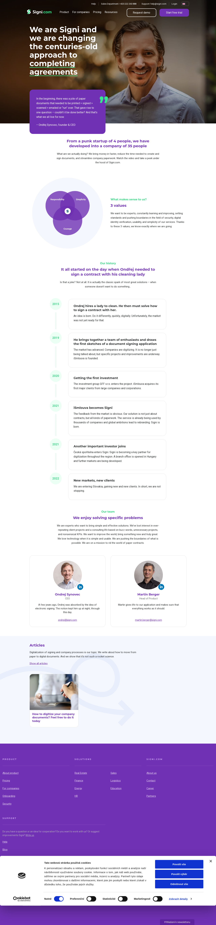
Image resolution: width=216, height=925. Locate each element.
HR (76, 796)
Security (7, 803)
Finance (79, 780)
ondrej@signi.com (67, 620)
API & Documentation (14, 857)
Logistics (116, 780)
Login (174, 4)
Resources (111, 12)
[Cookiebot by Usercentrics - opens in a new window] (22, 918)
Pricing (97, 12)
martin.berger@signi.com (148, 620)
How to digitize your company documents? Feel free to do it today (53, 717)
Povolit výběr (179, 893)
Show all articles (39, 663)
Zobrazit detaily (178, 918)
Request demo (141, 12)
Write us (29, 835)
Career (150, 788)
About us (151, 773)
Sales (114, 773)
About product (11, 773)
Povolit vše (179, 883)
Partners (151, 796)
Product (64, 12)
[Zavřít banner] (211, 880)
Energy (78, 788)
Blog (5, 849)
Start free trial (174, 12)
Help (93, 4)
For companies (81, 12)
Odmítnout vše (179, 903)
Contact (150, 780)
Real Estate (81, 773)
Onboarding (9, 796)
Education (116, 788)
